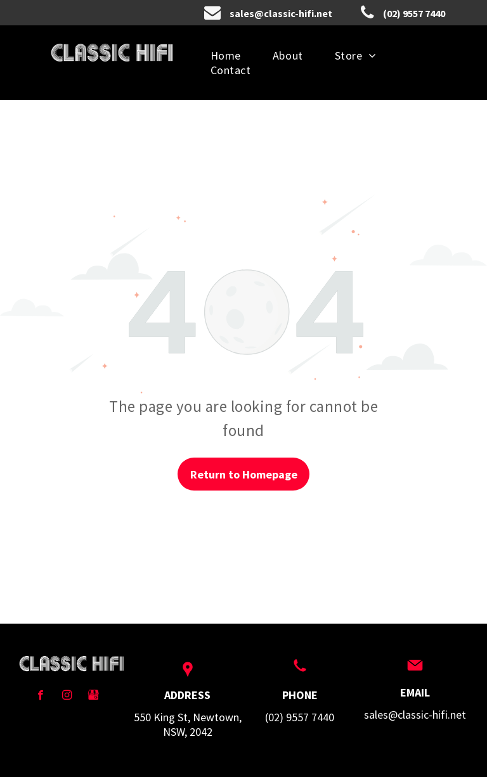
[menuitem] (226, 55)
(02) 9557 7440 (299, 717)
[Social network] (93, 696)
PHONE (300, 695)
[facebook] (40, 696)
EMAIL (415, 692)
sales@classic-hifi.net (415, 714)
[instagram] (67, 696)
